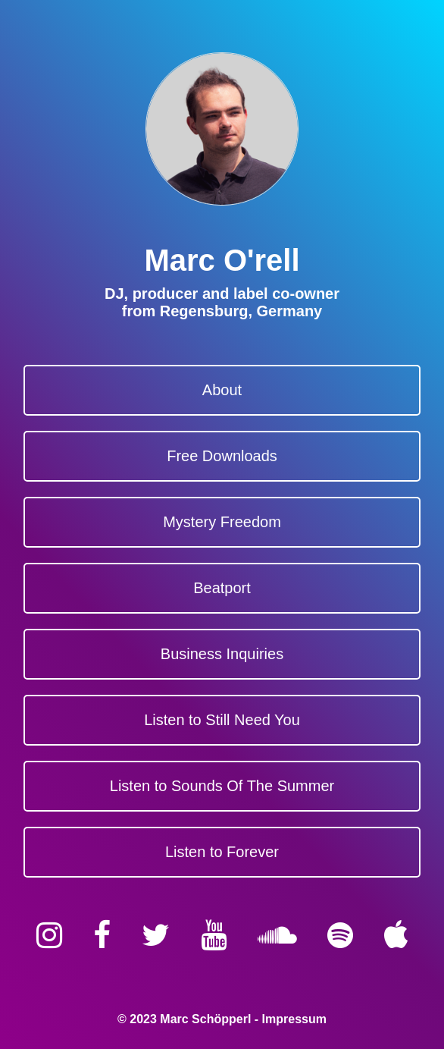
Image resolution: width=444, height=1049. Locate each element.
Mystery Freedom (222, 522)
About (222, 390)
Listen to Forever (222, 851)
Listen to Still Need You (222, 719)
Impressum (294, 1019)
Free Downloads (222, 456)
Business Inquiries (222, 653)
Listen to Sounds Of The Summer (222, 785)
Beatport (222, 587)
